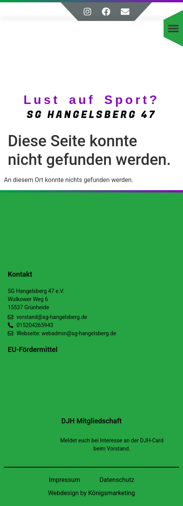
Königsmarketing (111, 493)
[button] (173, 28)
